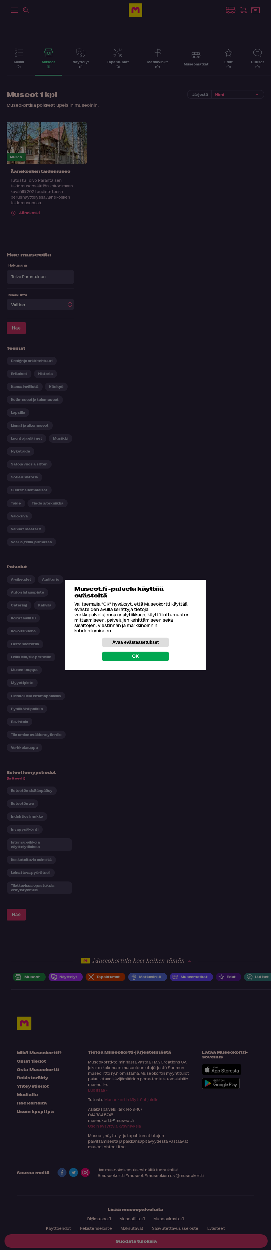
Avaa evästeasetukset (135, 642)
